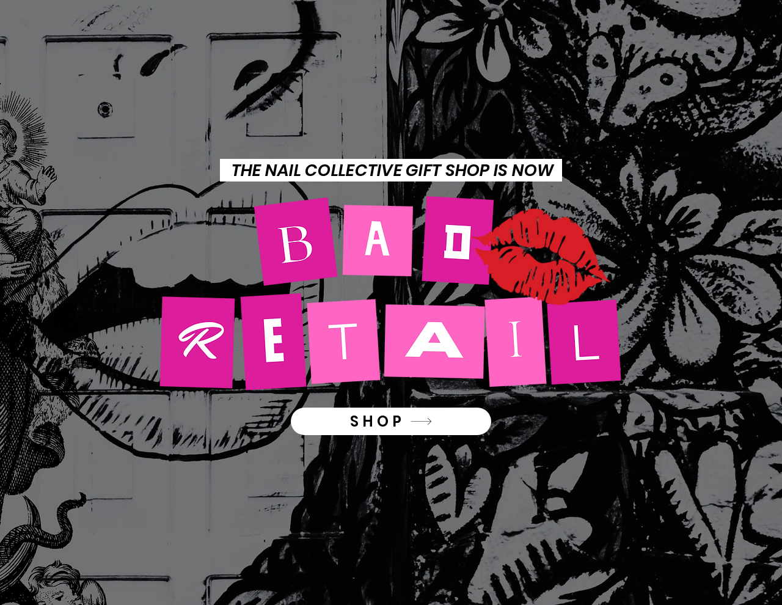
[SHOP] (391, 421)
